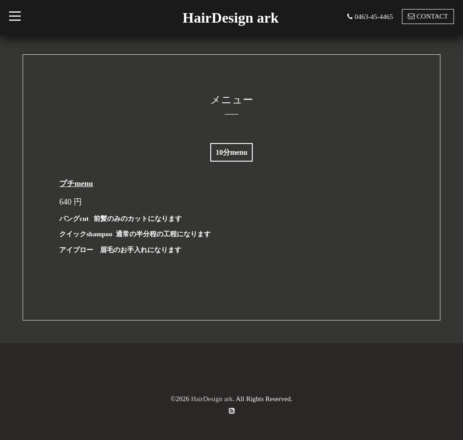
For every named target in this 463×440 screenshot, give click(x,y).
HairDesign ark (231, 18)
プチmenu (76, 183)
